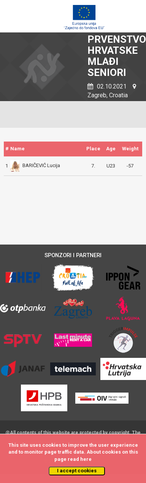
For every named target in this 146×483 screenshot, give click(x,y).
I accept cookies (77, 470)
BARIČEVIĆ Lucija (35, 165)
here (86, 459)
